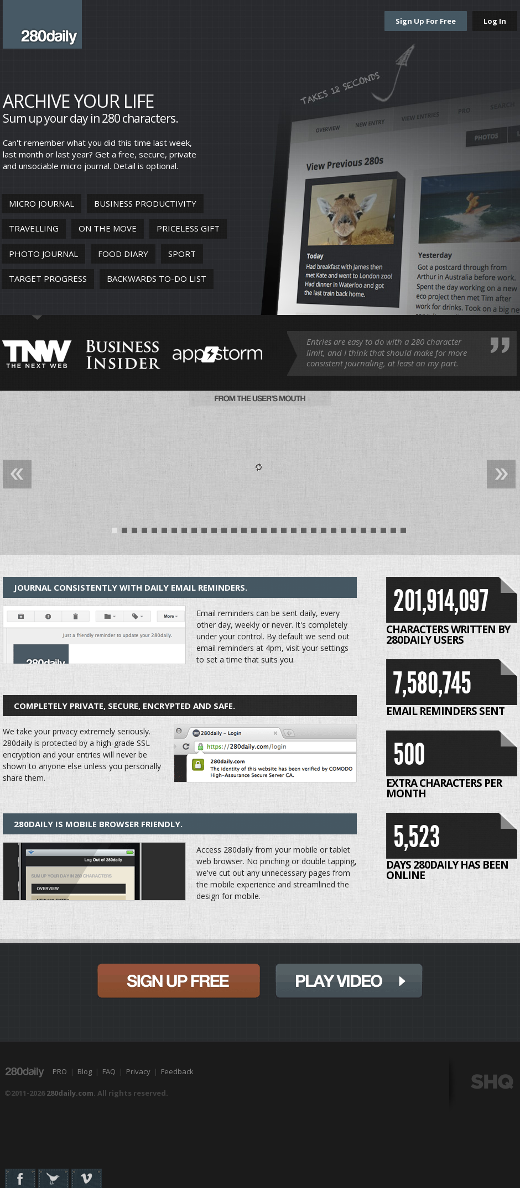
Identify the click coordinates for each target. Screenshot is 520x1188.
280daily (42, 24)
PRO (60, 1071)
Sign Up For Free (426, 21)
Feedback (177, 1071)
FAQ (109, 1071)
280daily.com (69, 1093)
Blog (84, 1071)
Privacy (138, 1071)
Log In (494, 21)
